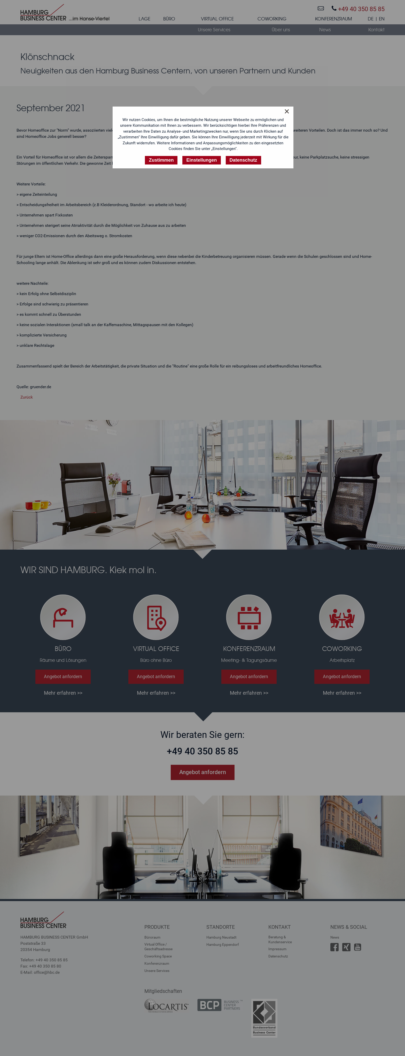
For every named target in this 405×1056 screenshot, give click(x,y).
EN (382, 19)
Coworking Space (158, 956)
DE (370, 19)
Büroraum (152, 937)
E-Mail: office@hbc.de (40, 972)
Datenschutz (278, 956)
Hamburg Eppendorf (222, 944)
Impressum (277, 949)
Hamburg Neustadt (221, 937)
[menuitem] (144, 20)
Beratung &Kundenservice (280, 939)
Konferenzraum (156, 963)
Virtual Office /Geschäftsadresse (158, 946)
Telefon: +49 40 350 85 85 (44, 959)
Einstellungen (201, 160)
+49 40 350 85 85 (358, 9)
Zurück (26, 397)
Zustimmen (161, 160)
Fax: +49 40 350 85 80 (40, 966)
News (334, 937)
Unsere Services (156, 971)
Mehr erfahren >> (63, 693)
